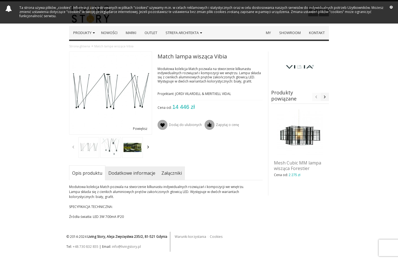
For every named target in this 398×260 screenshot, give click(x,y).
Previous (73, 147)
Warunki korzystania (190, 236)
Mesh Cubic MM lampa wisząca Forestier (297, 165)
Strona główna (79, 46)
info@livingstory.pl (126, 246)
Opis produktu (87, 173)
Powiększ (140, 128)
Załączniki (171, 173)
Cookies (216, 236)
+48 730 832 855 (85, 246)
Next (148, 147)
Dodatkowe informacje (131, 173)
